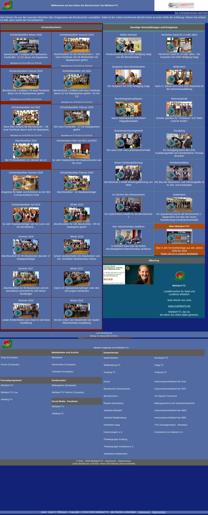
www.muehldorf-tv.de (179, 306)
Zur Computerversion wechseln (191, 12)
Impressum (144, 512)
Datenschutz (159, 512)
